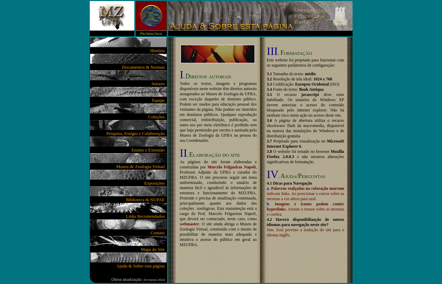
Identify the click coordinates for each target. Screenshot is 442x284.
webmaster (189, 224)
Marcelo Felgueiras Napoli (232, 167)
